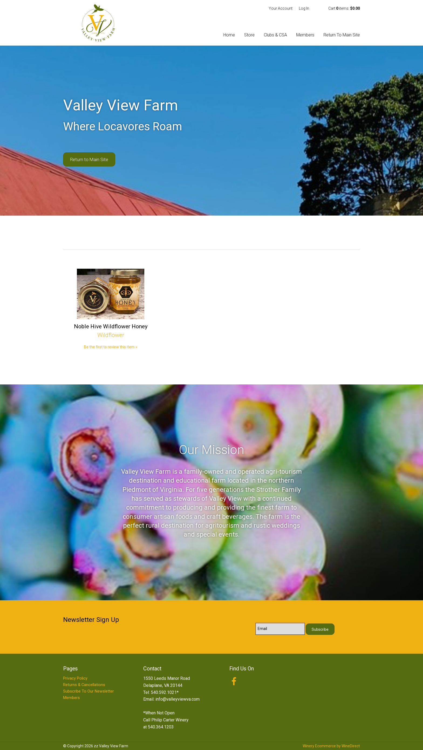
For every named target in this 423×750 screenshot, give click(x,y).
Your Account (280, 8)
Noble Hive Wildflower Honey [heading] (111, 326)
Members (305, 35)
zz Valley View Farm (98, 23)
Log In (304, 8)
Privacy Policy (75, 678)
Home (229, 35)
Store (249, 35)
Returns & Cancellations (84, 685)
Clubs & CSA (275, 35)
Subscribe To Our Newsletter (88, 691)
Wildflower (110, 335)
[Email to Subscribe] (280, 629)
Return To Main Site (341, 35)
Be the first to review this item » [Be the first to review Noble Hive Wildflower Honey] (110, 347)
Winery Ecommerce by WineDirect (331, 746)
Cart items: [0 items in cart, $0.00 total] (344, 8)
